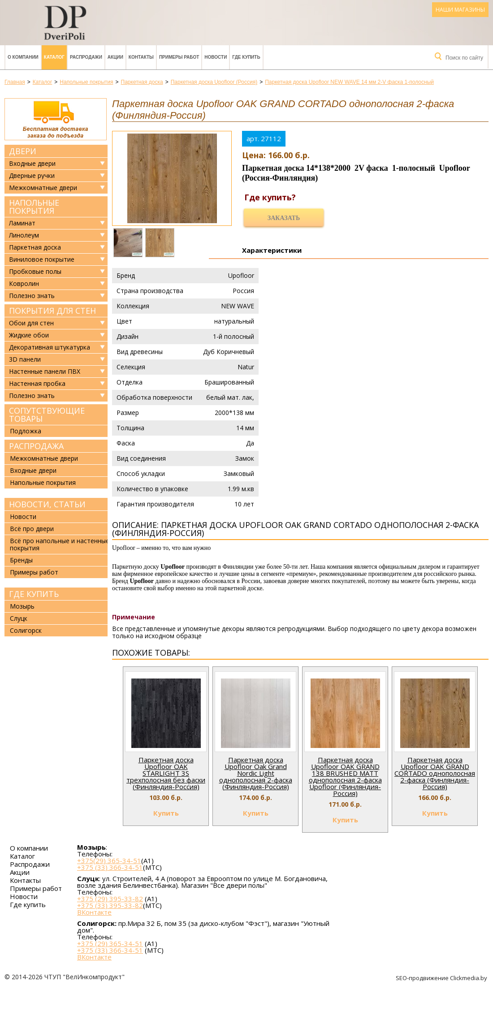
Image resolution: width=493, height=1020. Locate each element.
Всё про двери (32, 528)
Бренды (21, 560)
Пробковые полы (35, 271)
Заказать (284, 218)
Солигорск (26, 630)
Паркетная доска (35, 247)
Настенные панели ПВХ (44, 371)
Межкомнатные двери (43, 187)
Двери (22, 151)
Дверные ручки (32, 175)
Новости (215, 57)
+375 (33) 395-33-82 (110, 905)
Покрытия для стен (52, 310)
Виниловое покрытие (41, 259)
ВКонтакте (94, 912)
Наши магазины (460, 9)
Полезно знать (32, 295)
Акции (115, 57)
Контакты (141, 57)
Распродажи (86, 57)
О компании (23, 57)
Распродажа (36, 446)
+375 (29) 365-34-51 (110, 943)
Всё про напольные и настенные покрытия (59, 544)
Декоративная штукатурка (49, 347)
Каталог (54, 57)
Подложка (25, 431)
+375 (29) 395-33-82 (110, 898)
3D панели (25, 359)
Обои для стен (31, 323)
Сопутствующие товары (47, 414)
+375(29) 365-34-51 (109, 860)
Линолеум (24, 235)
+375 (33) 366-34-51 (110, 867)
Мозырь (22, 606)
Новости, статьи (47, 504)
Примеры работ (179, 57)
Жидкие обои (29, 335)
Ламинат (22, 223)
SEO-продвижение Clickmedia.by (442, 978)
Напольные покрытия (34, 206)
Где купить (246, 57)
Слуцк (18, 618)
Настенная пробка (37, 383)
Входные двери (32, 163)
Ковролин (24, 283)
